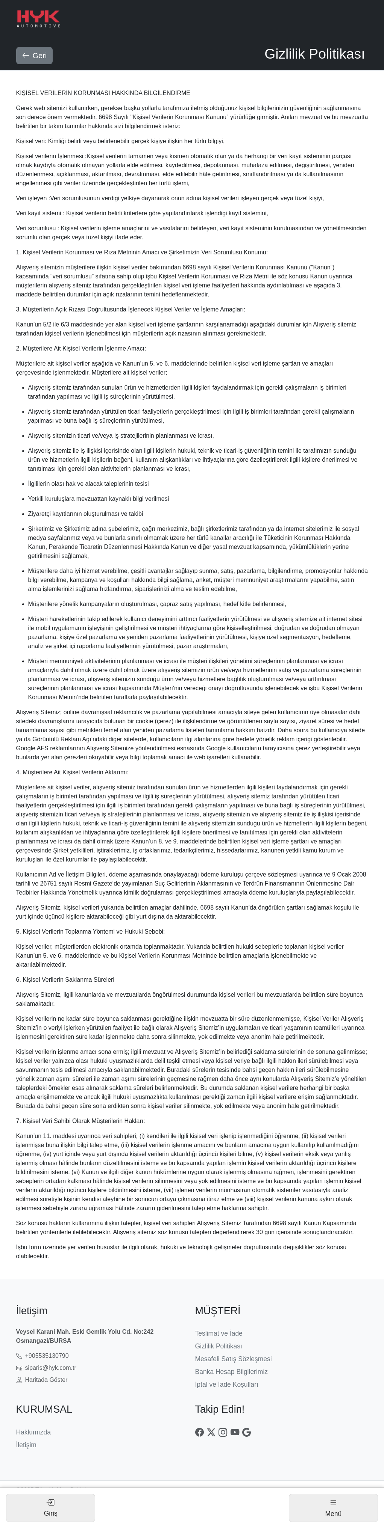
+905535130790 (42, 1355)
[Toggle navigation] (333, 1508)
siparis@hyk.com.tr (46, 1367)
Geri (34, 55)
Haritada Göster (42, 1379)
